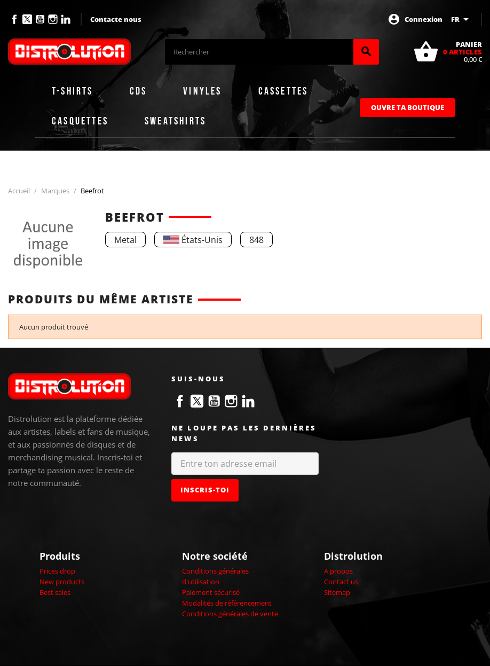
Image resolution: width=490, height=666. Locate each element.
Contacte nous (115, 19)
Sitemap (337, 592)
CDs (138, 91)
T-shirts (72, 91)
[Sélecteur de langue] (461, 19)
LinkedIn (65, 19)
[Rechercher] (259, 52)
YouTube (40, 19)
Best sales (54, 592)
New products (61, 581)
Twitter (27, 19)
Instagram (52, 19)
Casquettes (80, 121)
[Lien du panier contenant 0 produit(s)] (447, 52)
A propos (338, 571)
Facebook (14, 19)
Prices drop (57, 571)
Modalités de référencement (227, 603)
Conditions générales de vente (230, 613)
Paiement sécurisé (211, 592)
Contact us (341, 581)
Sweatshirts (175, 121)
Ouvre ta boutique (407, 107)
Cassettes (283, 91)
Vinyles (202, 91)
